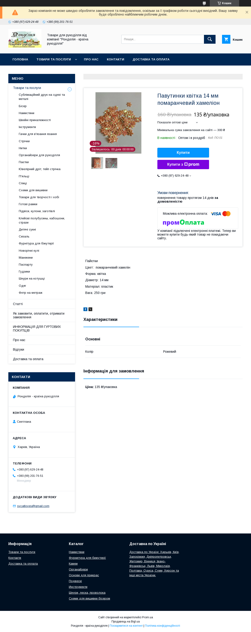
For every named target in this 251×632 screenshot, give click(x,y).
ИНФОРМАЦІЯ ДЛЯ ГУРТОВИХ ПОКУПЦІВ (37, 328)
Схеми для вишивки (33, 190)
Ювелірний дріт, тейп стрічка (39, 169)
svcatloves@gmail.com (33, 506)
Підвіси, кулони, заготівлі (37, 211)
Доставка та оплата (151, 59)
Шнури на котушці (32, 278)
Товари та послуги (53, 59)
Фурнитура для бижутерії (87, 558)
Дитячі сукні (27, 229)
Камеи (73, 563)
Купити (183, 153)
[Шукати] (210, 39)
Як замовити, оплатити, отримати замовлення (38, 315)
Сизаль (24, 236)
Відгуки (18, 349)
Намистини (26, 113)
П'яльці (24, 176)
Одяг (22, 285)
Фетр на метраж (30, 292)
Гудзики (24, 271)
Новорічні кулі (29, 250)
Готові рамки (28, 204)
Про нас (91, 59)
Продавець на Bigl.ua (125, 621)
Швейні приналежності (35, 120)
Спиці (23, 183)
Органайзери (78, 569)
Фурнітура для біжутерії (36, 243)
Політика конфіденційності (162, 625)
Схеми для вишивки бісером (89, 598)
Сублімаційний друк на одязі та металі (42, 97)
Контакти (115, 59)
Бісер (23, 106)
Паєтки (24, 162)
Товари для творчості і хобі (39, 197)
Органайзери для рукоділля (39, 155)
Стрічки (24, 141)
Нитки (23, 148)
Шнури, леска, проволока (87, 592)
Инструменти (78, 587)
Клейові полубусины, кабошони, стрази (42, 220)
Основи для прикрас (84, 575)
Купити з (183, 164)
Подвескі (75, 581)
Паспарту (26, 264)
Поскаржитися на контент (126, 625)
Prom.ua (147, 617)
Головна (20, 59)
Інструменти (27, 127)
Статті (18, 304)
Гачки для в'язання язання (38, 134)
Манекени (26, 257)
